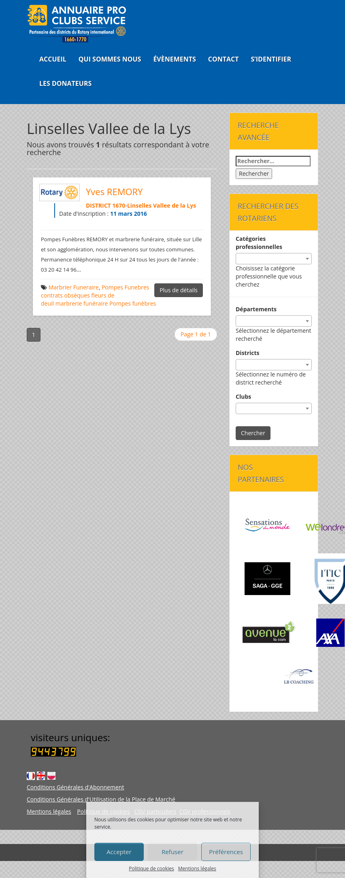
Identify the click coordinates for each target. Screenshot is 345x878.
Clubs (243, 396)
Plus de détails (179, 290)
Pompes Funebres (125, 287)
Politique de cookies (151, 868)
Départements (256, 309)
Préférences (226, 852)
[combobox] (274, 258)
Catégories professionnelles (259, 243)
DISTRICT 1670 (105, 205)
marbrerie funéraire (81, 303)
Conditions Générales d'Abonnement (75, 787)
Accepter (118, 852)
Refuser (172, 852)
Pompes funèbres (132, 303)
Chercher (253, 433)
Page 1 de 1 (196, 334)
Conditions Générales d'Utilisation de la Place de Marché (101, 799)
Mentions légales (197, 868)
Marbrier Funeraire (74, 287)
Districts (248, 353)
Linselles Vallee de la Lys (161, 205)
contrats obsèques (65, 295)
